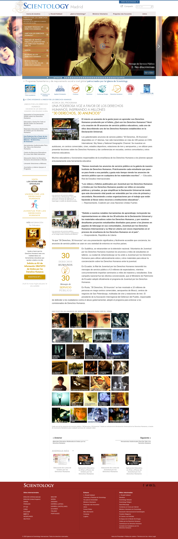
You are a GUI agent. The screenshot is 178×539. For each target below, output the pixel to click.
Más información (88, 511)
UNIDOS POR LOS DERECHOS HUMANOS (56, 99)
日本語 (25, 509)
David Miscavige (124, 504)
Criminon (75, 89)
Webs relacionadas (129, 2)
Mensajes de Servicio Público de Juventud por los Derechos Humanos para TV (35, 43)
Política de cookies (130, 536)
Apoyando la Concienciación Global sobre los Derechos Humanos (34, 116)
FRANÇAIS (26, 504)
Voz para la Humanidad (90, 499)
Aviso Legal (152, 536)
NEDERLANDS (28, 516)
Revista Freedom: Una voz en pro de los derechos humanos (34, 63)
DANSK (25, 501)
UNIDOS (27, 50)
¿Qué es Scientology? (78, 14)
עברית (25, 507)
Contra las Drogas (102, 89)
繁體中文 (26, 514)
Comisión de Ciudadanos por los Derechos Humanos (129, 526)
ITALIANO (54, 511)
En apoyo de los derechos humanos (33, 56)
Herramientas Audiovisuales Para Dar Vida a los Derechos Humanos (35, 147)
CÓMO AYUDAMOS (34, 99)
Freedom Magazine (147, 93)
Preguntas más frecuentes (122, 14)
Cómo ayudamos (30, 95)
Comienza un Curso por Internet (129, 507)
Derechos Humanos (116, 89)
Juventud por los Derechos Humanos (130, 523)
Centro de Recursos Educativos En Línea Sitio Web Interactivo (35, 153)
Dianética (122, 497)
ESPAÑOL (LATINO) (57, 504)
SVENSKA (54, 501)
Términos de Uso (142, 536)
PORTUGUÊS (55, 513)
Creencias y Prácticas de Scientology (94, 497)
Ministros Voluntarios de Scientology (130, 509)
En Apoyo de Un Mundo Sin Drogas (130, 519)
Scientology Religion (125, 502)
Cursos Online (87, 509)
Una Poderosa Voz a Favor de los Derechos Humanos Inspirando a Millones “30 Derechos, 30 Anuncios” (35, 139)
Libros (144, 14)
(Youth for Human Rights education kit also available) (34, 285)
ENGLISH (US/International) (32, 497)
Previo (57, 77)
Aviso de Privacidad (117, 536)
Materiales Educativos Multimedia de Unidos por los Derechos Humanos (36, 130)
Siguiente (119, 77)
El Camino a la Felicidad (45, 90)
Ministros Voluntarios (100, 14)
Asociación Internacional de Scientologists (132, 511)
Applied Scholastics (60, 89)
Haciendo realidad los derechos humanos (34, 28)
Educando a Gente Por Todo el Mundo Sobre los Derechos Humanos (34, 123)
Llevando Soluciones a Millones (35, 163)
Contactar (86, 514)
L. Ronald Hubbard (55, 14)
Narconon (89, 89)
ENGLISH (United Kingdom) (31, 499)
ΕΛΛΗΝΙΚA (54, 509)
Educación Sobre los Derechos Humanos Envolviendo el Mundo (35, 159)
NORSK (53, 499)
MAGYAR (54, 497)
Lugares (85, 516)
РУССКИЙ (26, 511)
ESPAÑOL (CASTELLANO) (59, 506)
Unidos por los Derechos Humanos (129, 521)
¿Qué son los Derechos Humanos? (34, 34)
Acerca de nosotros (33, 14)
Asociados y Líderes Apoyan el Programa (35, 168)
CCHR (130, 89)
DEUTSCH (26, 519)
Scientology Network (125, 499)
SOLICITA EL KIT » (34, 277)
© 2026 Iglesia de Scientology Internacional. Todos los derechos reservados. (45, 536)
